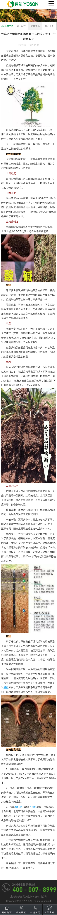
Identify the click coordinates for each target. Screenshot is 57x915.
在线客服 (49, 912)
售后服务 (49, 26)
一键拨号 (35, 912)
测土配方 (21, 26)
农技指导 (35, 26)
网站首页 (7, 912)
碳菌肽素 (21, 912)
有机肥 (18, 807)
